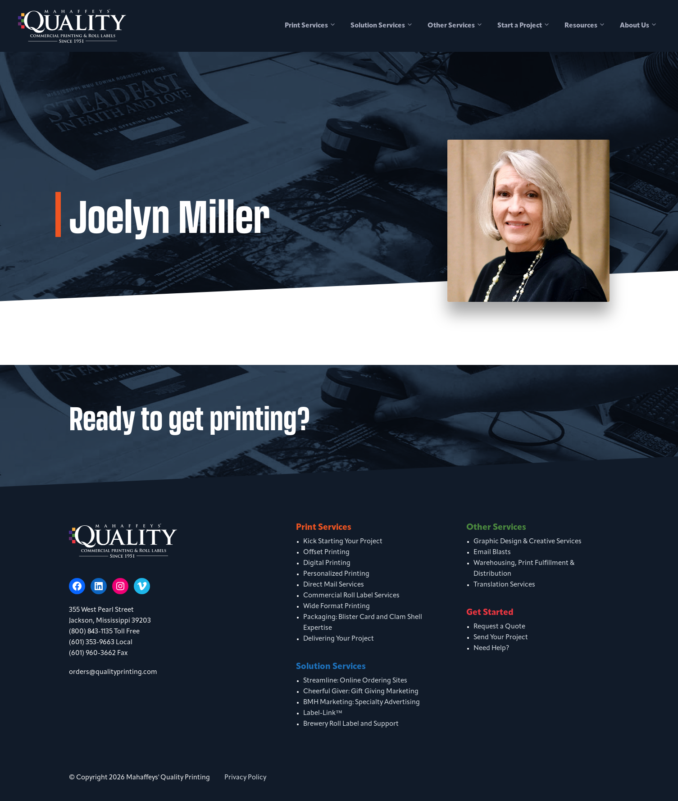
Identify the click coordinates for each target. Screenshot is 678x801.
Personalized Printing (336, 574)
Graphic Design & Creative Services (527, 541)
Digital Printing (326, 563)
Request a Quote (499, 627)
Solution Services (385, 26)
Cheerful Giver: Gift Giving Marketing (361, 691)
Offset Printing (326, 552)
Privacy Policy (245, 777)
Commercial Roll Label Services (351, 595)
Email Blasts (492, 552)
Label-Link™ (322, 713)
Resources (588, 26)
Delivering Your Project (338, 639)
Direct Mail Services (333, 585)
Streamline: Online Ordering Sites (355, 681)
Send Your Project (500, 637)
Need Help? (491, 648)
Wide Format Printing (336, 606)
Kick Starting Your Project (342, 541)
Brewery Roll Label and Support (351, 724)
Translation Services (504, 585)
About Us (642, 26)
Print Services (314, 26)
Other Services (459, 26)
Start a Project (527, 26)
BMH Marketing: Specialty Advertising (361, 702)
